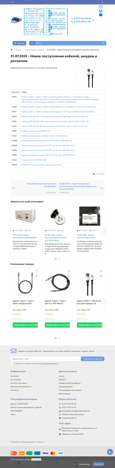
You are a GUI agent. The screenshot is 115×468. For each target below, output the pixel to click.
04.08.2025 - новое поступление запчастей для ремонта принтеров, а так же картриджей (78, 186)
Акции (61, 376)
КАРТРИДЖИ (16, 411)
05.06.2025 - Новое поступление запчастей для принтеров (55, 237)
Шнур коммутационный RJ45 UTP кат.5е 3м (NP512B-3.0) (47, 140)
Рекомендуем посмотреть (70, 390)
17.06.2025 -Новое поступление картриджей (41, 185)
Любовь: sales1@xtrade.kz (73, 414)
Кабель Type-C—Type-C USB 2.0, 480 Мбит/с (55, 302)
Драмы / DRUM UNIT (19, 404)
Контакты (15, 390)
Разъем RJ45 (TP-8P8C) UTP (34, 160)
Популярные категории (24, 399)
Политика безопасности (21, 387)
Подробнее (36, 459)
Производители (66, 387)
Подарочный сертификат (70, 383)
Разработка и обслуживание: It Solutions (27, 442)
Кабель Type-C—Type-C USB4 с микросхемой (23, 302)
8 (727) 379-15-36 (80, 21)
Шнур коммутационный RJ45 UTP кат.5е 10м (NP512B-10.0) (48, 145)
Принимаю (99, 464)
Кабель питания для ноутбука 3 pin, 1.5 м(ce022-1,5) (45, 136)
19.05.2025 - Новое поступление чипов (86, 236)
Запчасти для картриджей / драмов (26, 407)
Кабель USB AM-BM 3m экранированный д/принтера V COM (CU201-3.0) (55, 126)
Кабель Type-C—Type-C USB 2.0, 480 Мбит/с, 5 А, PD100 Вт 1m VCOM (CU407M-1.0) (59, 107)
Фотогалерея (64, 394)
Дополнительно (68, 371)
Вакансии (15, 376)
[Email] (46, 359)
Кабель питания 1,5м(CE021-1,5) (36, 131)
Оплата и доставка (19, 383)
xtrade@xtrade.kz (69, 418)
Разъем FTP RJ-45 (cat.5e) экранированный (41, 165)
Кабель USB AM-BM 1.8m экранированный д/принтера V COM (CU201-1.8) (55, 121)
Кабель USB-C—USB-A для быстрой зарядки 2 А (89, 302)
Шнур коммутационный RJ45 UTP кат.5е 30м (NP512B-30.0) (48, 155)
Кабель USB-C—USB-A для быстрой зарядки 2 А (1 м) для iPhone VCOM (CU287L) (58, 112)
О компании (16, 379)
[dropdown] (12, 2)
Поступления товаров (35, 50)
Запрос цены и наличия (26, 325)
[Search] (71, 43)
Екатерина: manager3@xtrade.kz (76, 411)
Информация (18, 371)
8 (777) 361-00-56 (80, 18)
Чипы (13, 414)
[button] (11, 231)
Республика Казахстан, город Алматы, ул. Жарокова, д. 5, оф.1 (79, 429)
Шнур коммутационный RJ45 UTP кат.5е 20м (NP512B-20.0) (48, 150)
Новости (19, 50)
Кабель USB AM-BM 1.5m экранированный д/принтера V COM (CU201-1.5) (55, 116)
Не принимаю (84, 464)
